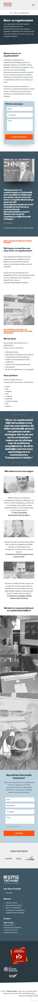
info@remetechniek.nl (11, 932)
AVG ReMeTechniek (29, 993)
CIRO (36, 996)
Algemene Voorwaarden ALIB (27, 991)
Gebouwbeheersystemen (14, 905)
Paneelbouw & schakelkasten (15, 910)
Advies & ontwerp (11, 903)
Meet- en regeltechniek (13, 908)
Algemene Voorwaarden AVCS (12, 993)
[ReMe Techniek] (8, 5)
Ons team (9, 893)
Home (11, 13)
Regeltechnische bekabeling (15, 913)
